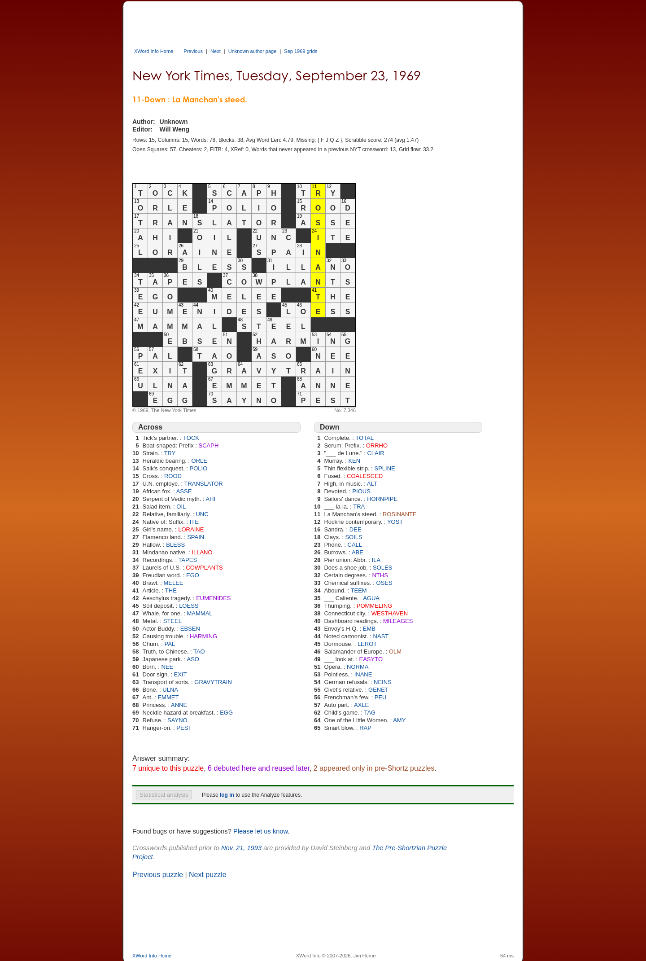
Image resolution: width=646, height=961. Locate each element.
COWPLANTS (204, 567)
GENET (378, 689)
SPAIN (195, 537)
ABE (357, 552)
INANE (363, 674)
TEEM (359, 590)
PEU (381, 697)
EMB (369, 628)
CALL (355, 544)
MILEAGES (398, 621)
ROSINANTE (400, 514)
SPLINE (384, 468)
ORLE (199, 460)
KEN (354, 460)
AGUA (371, 598)
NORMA (357, 666)
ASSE (184, 491)
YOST (395, 521)
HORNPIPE (382, 499)
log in (227, 795)
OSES (384, 582)
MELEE (173, 582)
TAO (199, 651)
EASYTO (371, 659)
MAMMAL (199, 613)
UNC (202, 514)
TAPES (187, 560)
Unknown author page (252, 51)
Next (215, 51)
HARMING (203, 636)
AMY (399, 720)
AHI (210, 499)
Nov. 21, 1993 (241, 847)
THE (171, 590)
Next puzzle (208, 874)
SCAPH (208, 445)
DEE (355, 529)
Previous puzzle (157, 874)
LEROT (367, 644)
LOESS (188, 605)
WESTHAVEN (389, 613)
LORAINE (191, 529)
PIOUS (361, 491)
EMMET (168, 697)
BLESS (175, 544)
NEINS (383, 682)
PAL (170, 644)
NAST (381, 636)
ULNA (170, 689)
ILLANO (202, 552)
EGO (192, 575)
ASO (193, 659)
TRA (359, 506)
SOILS (353, 537)
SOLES (382, 567)
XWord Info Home (153, 51)
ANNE (179, 705)
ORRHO (377, 445)
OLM (395, 651)
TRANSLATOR (203, 483)
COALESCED (365, 476)
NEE (167, 666)
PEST (184, 727)
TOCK (191, 437)
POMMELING (374, 605)
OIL (181, 506)
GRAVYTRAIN (213, 682)
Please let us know (260, 831)
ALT (372, 483)
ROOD (173, 476)
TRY (170, 453)
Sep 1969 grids (300, 51)
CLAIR (375, 453)
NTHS (380, 575)
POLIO (199, 468)
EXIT (180, 674)
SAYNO (177, 720)
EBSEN (190, 628)
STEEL (172, 621)
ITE (194, 521)
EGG (226, 712)
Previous (193, 51)
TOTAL (364, 437)
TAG (369, 712)
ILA (376, 560)
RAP (365, 727)
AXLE (361, 705)
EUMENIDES (213, 598)
